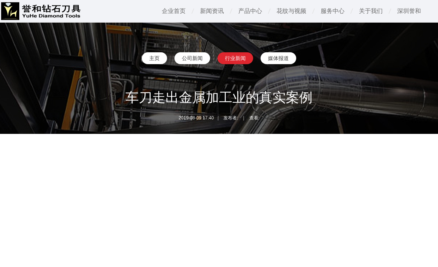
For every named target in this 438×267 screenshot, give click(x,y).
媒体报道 (278, 58)
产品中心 (250, 11)
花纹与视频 (291, 11)
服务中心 (332, 11)
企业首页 (174, 11)
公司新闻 (192, 58)
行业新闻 (235, 58)
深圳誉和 (409, 11)
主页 (154, 58)
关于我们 (371, 11)
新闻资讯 (212, 11)
